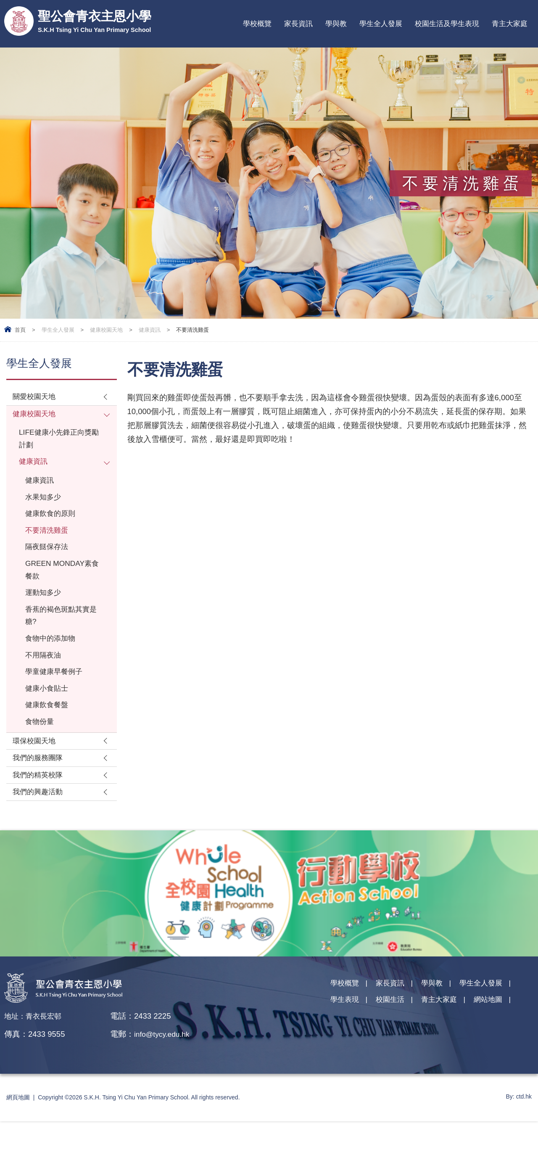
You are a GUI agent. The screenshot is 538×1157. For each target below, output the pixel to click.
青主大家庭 (509, 24)
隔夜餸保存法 (49, 560)
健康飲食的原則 (53, 524)
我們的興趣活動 (41, 827)
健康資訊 (150, 330)
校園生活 (395, 1037)
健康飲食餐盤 (49, 733)
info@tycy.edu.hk (163, 1069)
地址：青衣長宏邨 (36, 1051)
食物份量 (41, 751)
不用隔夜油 (45, 678)
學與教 (336, 24)
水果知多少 (45, 506)
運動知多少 (45, 610)
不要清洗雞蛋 (49, 542)
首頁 (20, 330)
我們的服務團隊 (41, 790)
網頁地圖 (18, 1133)
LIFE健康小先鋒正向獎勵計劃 (59, 443)
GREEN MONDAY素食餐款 (61, 585)
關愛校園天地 (37, 397)
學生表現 (346, 1037)
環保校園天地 (37, 771)
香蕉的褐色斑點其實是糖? (61, 635)
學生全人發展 (380, 24)
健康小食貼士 (49, 715)
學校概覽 (257, 24)
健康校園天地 (106, 330)
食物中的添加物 (53, 660)
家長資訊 (298, 24)
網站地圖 (501, 1037)
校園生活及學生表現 (447, 24)
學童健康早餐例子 (57, 696)
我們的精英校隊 (41, 808)
